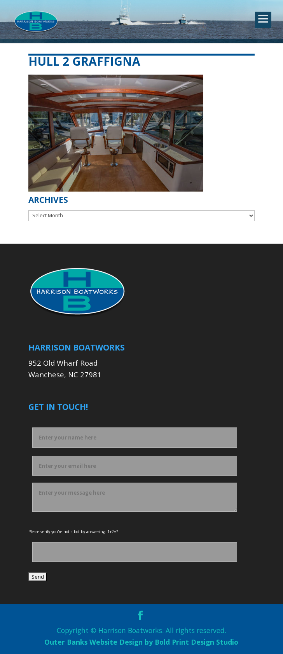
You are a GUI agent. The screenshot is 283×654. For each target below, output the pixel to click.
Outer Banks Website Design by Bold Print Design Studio (141, 642)
